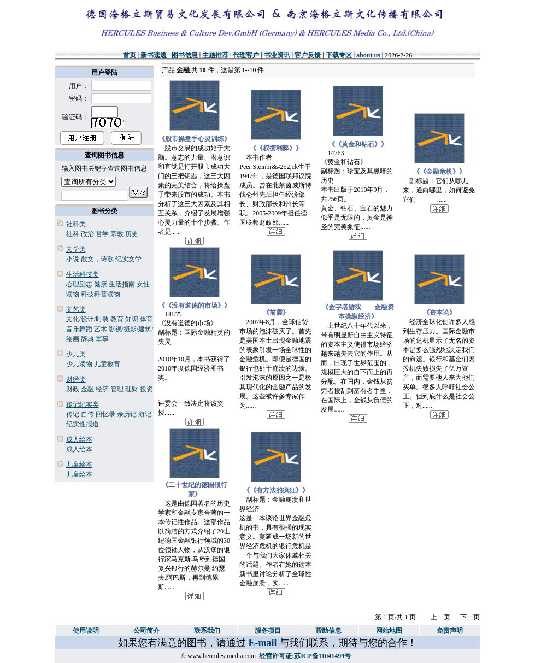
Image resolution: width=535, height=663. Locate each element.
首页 (129, 55)
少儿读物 (79, 364)
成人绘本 (79, 449)
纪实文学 (128, 259)
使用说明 (86, 631)
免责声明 (450, 631)
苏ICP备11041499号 (322, 656)
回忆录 (105, 414)
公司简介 (146, 631)
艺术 (100, 329)
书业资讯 (277, 55)
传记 (72, 414)
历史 (131, 234)
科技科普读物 (100, 294)
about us (368, 55)
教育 (117, 319)
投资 (146, 389)
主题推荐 (215, 55)
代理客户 (246, 55)
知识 (131, 319)
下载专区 (339, 55)
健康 (100, 284)
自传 (87, 414)
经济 (102, 389)
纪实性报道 (82, 424)
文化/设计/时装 (87, 319)
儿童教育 (107, 364)
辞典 (87, 339)
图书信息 (185, 55)
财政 (72, 389)
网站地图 (389, 631)
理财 (131, 389)
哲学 (102, 234)
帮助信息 (328, 631)
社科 (72, 234)
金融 (87, 389)
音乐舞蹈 (79, 329)
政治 (87, 234)
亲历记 (127, 414)
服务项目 (268, 631)
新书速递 (153, 55)
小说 (72, 259)
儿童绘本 (79, 474)
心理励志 (79, 284)
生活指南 (122, 284)
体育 (146, 319)
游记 (144, 414)
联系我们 (207, 631)
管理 (117, 389)
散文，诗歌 (97, 259)
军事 (102, 339)
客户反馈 (308, 55)
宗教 (117, 234)
